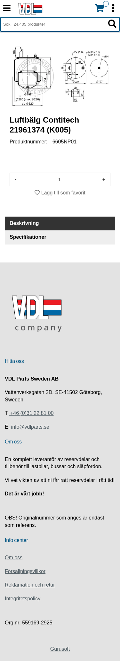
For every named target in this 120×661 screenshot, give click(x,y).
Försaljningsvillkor (25, 571)
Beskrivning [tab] (24, 223)
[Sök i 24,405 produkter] (53, 24)
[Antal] (59, 179)
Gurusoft (60, 649)
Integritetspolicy (22, 598)
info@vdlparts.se (29, 427)
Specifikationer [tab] (28, 237)
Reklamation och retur (30, 585)
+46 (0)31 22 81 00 (31, 413)
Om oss (13, 557)
